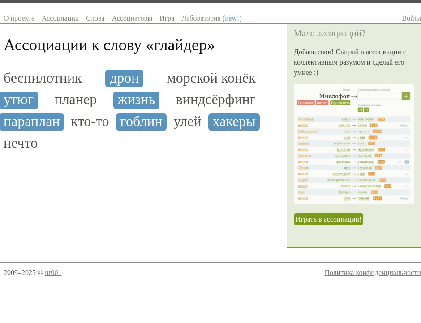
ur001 (53, 272)
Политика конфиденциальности (372, 272)
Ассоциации (60, 18)
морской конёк (211, 78)
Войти (411, 18)
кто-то (90, 121)
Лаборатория (211, 18)
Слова (95, 18)
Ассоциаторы (132, 18)
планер (76, 99)
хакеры (234, 121)
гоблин (141, 121)
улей (188, 121)
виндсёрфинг (216, 99)
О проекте (19, 18)
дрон (124, 78)
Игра (166, 18)
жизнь (136, 99)
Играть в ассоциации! (328, 219)
